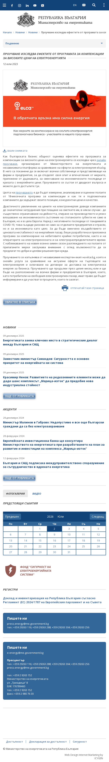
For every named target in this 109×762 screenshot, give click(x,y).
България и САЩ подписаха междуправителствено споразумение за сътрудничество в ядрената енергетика (53, 465)
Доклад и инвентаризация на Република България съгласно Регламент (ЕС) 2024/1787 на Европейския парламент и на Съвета (52, 600)
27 (10, 552)
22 (40, 546)
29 (40, 552)
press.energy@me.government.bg (28, 623)
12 (98, 534)
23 (54, 546)
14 (25, 540)
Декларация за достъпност (48, 741)
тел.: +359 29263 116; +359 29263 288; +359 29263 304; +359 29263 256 (48, 627)
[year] (50, 517)
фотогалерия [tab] (15, 493)
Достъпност (14, 741)
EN (74, 5)
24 (69, 546)
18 (83, 540)
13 (10, 540)
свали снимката (15, 150)
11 (83, 534)
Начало (7, 32)
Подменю (12, 43)
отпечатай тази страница (83, 288)
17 (69, 540)
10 (69, 534)
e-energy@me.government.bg (25, 653)
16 (54, 540)
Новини (20, 32)
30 (54, 552)
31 (69, 552)
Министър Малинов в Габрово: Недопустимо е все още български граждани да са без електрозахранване (53, 424)
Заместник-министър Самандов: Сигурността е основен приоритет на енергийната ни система (46, 361)
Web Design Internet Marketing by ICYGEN (84, 756)
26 (98, 546)
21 (25, 546)
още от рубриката (19, 396)
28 (25, 552)
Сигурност (80, 741)
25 (83, 546)
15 (40, 540)
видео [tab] (36, 493)
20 (10, 546)
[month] (61, 517)
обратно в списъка (20, 302)
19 (98, 540)
